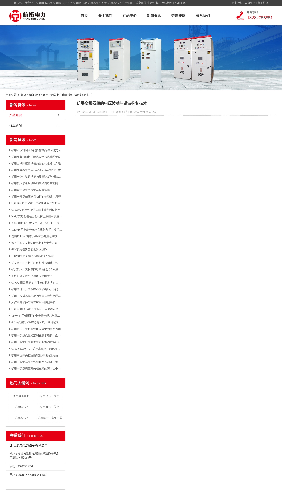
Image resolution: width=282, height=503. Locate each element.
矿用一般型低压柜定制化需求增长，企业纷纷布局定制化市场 (36, 335)
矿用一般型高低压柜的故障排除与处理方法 (36, 295)
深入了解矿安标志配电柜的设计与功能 (34, 242)
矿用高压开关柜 (97, 2)
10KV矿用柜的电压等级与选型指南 (32, 256)
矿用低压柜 (80, 2)
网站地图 (167, 2)
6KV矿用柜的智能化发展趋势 (29, 249)
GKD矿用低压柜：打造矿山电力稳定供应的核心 (36, 309)
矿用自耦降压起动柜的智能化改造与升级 (36, 163)
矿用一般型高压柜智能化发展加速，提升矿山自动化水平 (36, 362)
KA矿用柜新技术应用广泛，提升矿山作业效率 (36, 223)
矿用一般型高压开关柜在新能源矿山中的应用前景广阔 (36, 368)
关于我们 (105, 16)
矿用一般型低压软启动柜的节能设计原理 (36, 196)
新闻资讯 (154, 16)
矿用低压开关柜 (62, 2)
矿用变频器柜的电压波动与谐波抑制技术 (36, 170)
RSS (184, 2)
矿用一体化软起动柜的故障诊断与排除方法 (36, 176)
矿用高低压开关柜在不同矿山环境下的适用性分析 (36, 289)
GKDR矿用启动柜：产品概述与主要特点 (35, 203)
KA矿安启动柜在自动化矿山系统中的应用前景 (36, 216)
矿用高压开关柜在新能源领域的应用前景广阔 (36, 355)
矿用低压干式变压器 (134, 2)
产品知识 (15, 115)
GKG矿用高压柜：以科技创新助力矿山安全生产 (36, 282)
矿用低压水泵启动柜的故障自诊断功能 (34, 183)
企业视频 (237, 2)
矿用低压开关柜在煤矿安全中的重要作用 (36, 329)
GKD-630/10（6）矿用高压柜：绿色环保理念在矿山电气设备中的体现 (36, 348)
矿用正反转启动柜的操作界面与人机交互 (36, 150)
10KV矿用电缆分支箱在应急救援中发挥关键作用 (36, 229)
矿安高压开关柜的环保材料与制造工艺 (34, 262)
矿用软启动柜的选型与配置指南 (30, 190)
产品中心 (130, 16)
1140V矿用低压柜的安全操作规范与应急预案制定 (36, 315)
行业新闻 (15, 125)
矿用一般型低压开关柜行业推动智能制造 (36, 342)
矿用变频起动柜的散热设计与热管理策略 (36, 156)
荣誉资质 (178, 16)
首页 (84, 16)
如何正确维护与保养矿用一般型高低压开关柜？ (36, 302)
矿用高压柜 (114, 2)
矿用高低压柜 (44, 2)
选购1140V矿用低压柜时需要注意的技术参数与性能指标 (36, 236)
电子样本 (263, 2)
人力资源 (250, 2)
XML (177, 2)
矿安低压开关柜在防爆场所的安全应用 (34, 269)
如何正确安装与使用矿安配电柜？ (31, 276)
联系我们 (203, 16)
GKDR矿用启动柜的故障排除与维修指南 (35, 209)
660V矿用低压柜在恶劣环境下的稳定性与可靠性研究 (36, 322)
